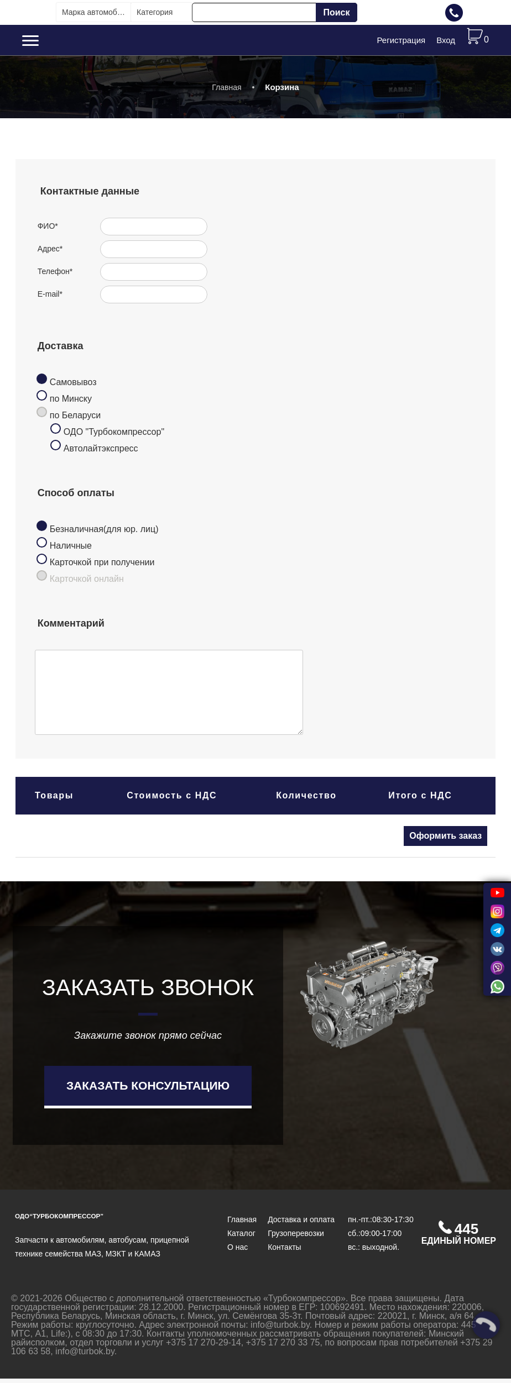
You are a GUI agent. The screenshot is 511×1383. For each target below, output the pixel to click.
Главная (226, 91)
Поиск (336, 12)
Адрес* (50, 253)
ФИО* (48, 231)
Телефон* (55, 276)
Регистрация (401, 42)
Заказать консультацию (148, 1090)
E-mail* (50, 299)
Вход (445, 42)
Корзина (282, 91)
